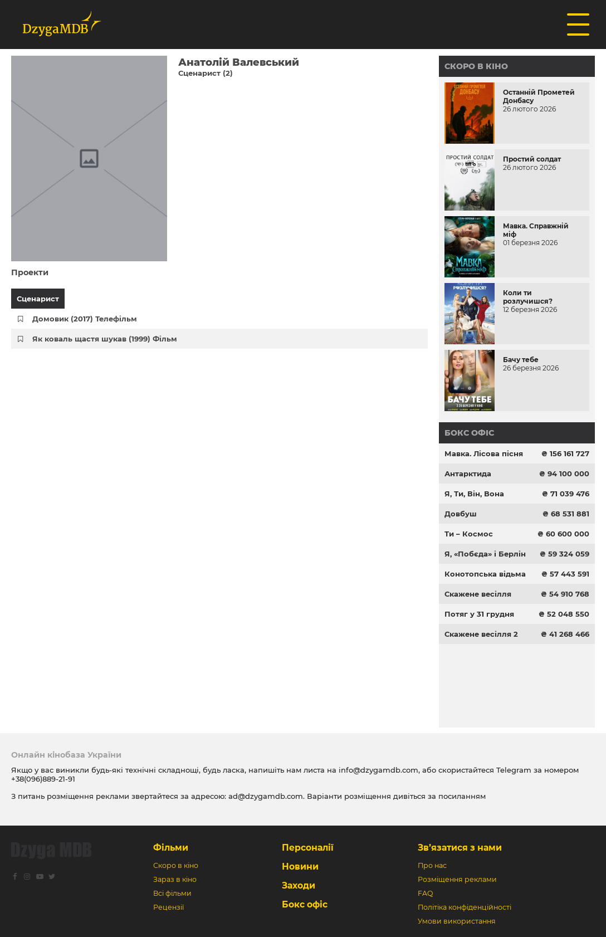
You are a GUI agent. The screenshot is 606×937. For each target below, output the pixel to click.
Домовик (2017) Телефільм (84, 318)
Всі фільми (172, 893)
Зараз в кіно (175, 879)
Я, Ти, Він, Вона (474, 493)
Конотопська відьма (485, 573)
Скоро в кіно (476, 66)
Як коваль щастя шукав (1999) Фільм (104, 338)
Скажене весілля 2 (481, 633)
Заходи (298, 885)
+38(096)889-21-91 (43, 778)
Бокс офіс (469, 433)
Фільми (170, 847)
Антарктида (467, 473)
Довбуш (460, 513)
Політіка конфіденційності (464, 907)
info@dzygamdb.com (377, 769)
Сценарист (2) (205, 73)
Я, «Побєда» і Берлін (485, 553)
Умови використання (457, 921)
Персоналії (308, 847)
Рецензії (168, 907)
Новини (300, 866)
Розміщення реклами (457, 879)
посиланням (462, 796)
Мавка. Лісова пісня (483, 453)
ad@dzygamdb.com (265, 796)
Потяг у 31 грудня (479, 613)
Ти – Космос (468, 533)
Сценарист (38, 298)
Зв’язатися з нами (460, 847)
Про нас (432, 865)
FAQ (425, 893)
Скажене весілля (477, 593)
